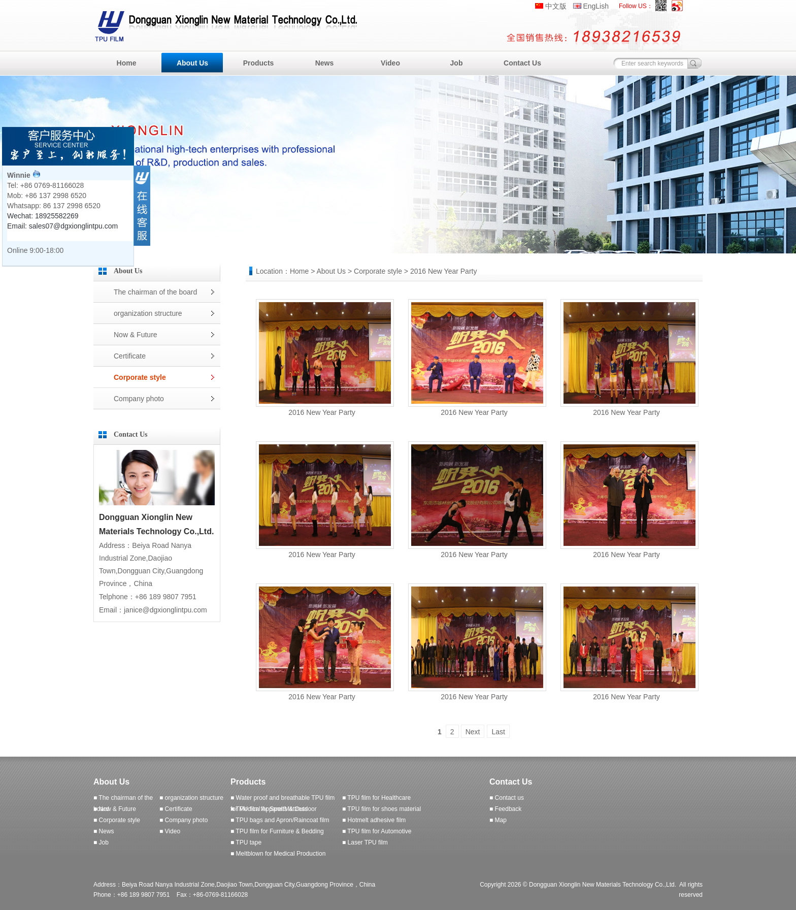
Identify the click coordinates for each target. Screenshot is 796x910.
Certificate (130, 356)
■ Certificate (175, 808)
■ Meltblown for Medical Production (277, 853)
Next (473, 732)
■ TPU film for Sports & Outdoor (273, 808)
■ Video (169, 831)
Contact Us (522, 63)
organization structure (148, 313)
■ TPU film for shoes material (381, 808)
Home (127, 63)
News (324, 63)
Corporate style (140, 377)
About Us (192, 63)
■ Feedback (505, 808)
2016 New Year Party (321, 412)
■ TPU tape (245, 842)
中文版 (556, 6)
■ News (103, 831)
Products (258, 63)
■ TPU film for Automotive (376, 831)
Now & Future (135, 335)
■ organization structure (191, 797)
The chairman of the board (155, 292)
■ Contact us (506, 797)
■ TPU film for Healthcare (376, 797)
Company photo (139, 399)
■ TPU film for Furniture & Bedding (277, 831)
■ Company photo (183, 820)
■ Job (101, 842)
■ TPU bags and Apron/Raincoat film (279, 820)
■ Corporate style (116, 820)
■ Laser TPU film (365, 842)
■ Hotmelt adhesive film (374, 820)
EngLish (596, 6)
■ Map (498, 820)
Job (456, 63)
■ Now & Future (114, 808)
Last (498, 732)
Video (390, 63)
